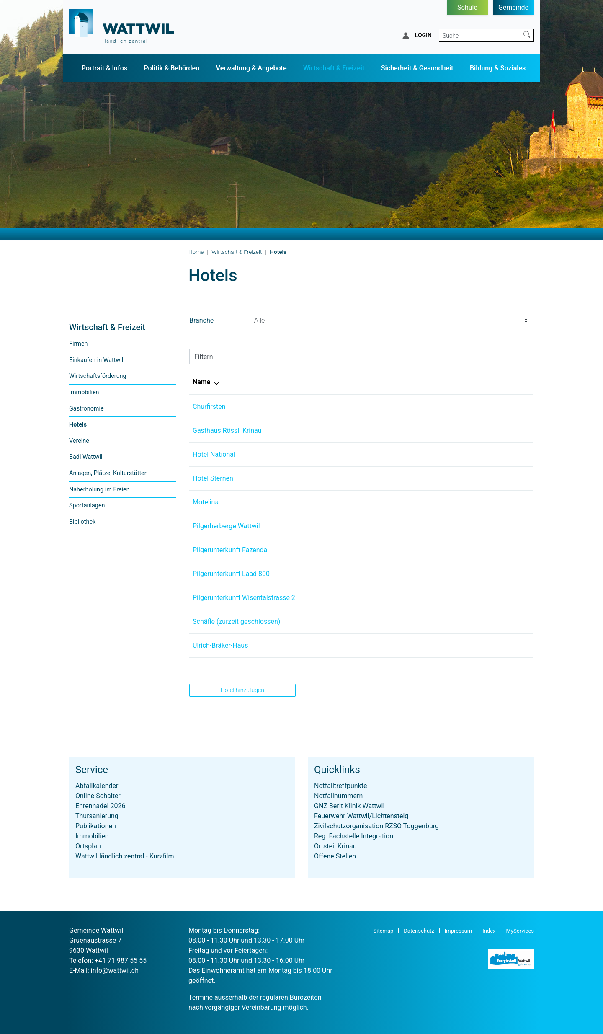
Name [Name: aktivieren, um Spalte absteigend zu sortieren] (201, 382)
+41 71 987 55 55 (121, 960)
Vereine (79, 441)
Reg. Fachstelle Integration (353, 836)
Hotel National (214, 454)
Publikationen (95, 826)
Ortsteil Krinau (335, 846)
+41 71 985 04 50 (369, 550)
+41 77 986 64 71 (369, 502)
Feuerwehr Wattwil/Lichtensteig (361, 816)
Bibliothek (82, 521)
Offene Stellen (335, 856)
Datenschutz (419, 931)
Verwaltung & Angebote (251, 68)
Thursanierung (97, 816)
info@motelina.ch (449, 502)
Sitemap (384, 931)
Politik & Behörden (171, 68)
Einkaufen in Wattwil (96, 360)
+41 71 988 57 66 (369, 430)
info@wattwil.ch (115, 971)
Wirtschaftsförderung (97, 376)
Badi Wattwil (86, 456)
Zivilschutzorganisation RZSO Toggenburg (376, 826)
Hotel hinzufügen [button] (242, 690)
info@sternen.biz (448, 478)
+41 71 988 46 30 (369, 526)
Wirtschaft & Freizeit (333, 68)
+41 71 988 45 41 (369, 598)
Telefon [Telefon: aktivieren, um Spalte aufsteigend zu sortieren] (354, 382)
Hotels (86, 427)
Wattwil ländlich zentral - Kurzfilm (124, 856)
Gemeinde (513, 7)
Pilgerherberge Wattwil (226, 526)
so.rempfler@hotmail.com (462, 574)
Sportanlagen (87, 505)
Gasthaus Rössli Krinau (227, 430)
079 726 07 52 (364, 574)
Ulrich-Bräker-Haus (220, 645)
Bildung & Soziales (498, 68)
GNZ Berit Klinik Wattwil (349, 806)
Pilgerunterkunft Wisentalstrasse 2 (244, 598)
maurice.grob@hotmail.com (464, 454)
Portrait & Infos (104, 68)
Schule (467, 7)
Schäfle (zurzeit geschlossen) (236, 622)
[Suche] (480, 35)
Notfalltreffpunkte (340, 786)
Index (488, 931)
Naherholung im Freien (99, 489)
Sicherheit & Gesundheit (417, 68)
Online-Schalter (98, 796)
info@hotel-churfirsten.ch (461, 407)
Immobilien (84, 392)
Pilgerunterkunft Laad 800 (231, 574)
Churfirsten (209, 407)
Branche (201, 320)
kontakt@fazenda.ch (453, 550)
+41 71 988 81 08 (369, 645)
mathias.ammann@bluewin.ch (468, 645)
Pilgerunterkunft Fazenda (230, 550)
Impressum (458, 931)
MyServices (520, 931)
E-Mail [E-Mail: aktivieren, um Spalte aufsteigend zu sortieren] (433, 382)
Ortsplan (88, 846)
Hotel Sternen (213, 478)
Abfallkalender (96, 786)
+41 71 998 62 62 (369, 478)
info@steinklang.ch (451, 526)
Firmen (78, 343)
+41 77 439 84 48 (369, 454)
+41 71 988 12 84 (369, 407)
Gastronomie (86, 408)
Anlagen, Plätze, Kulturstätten (108, 473)
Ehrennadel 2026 (100, 806)
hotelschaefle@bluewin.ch (462, 622)
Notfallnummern (338, 796)
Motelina (206, 502)
